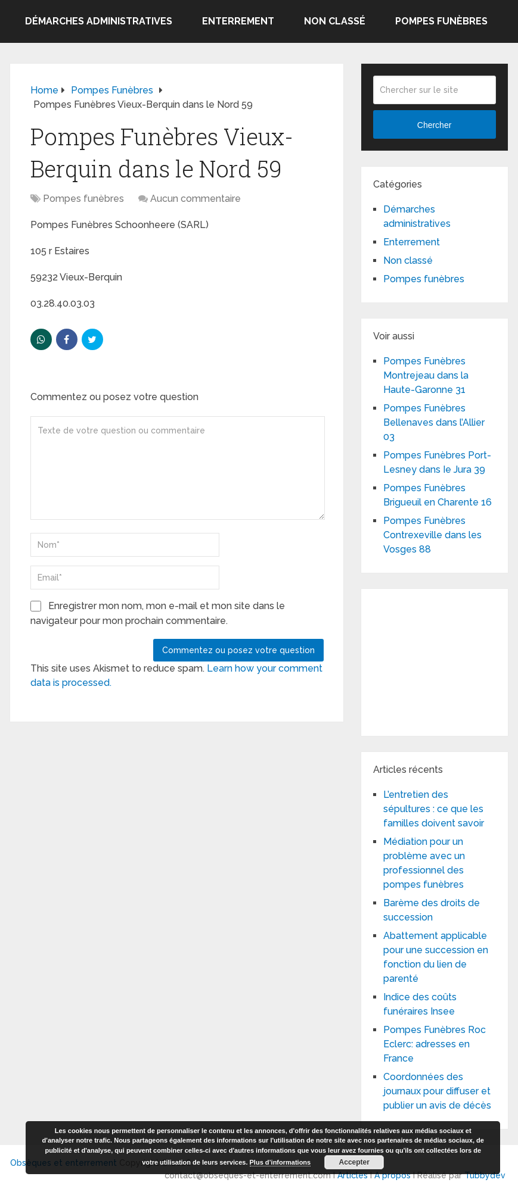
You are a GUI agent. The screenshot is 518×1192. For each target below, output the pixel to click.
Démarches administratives (98, 21)
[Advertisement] (445, 660)
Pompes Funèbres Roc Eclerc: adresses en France (434, 1044)
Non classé (334, 21)
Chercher (434, 125)
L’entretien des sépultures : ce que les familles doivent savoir (433, 809)
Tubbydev (484, 1175)
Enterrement (238, 21)
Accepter (354, 1162)
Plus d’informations (280, 1162)
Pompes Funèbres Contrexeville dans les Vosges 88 (432, 535)
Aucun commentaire (195, 198)
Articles (352, 1175)
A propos (392, 1175)
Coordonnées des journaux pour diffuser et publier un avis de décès (437, 1091)
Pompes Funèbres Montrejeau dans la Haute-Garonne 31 (426, 375)
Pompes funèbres (441, 21)
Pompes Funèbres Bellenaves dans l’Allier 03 (434, 422)
